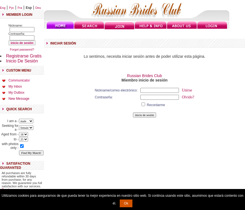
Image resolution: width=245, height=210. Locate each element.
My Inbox (15, 86)
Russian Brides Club (144, 76)
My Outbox (16, 93)
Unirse (187, 90)
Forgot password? (22, 49)
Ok (126, 203)
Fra (20, 7)
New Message (19, 99)
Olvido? (188, 97)
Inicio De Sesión (22, 61)
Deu (38, 7)
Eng (3, 7)
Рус (11, 7)
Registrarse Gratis (24, 56)
